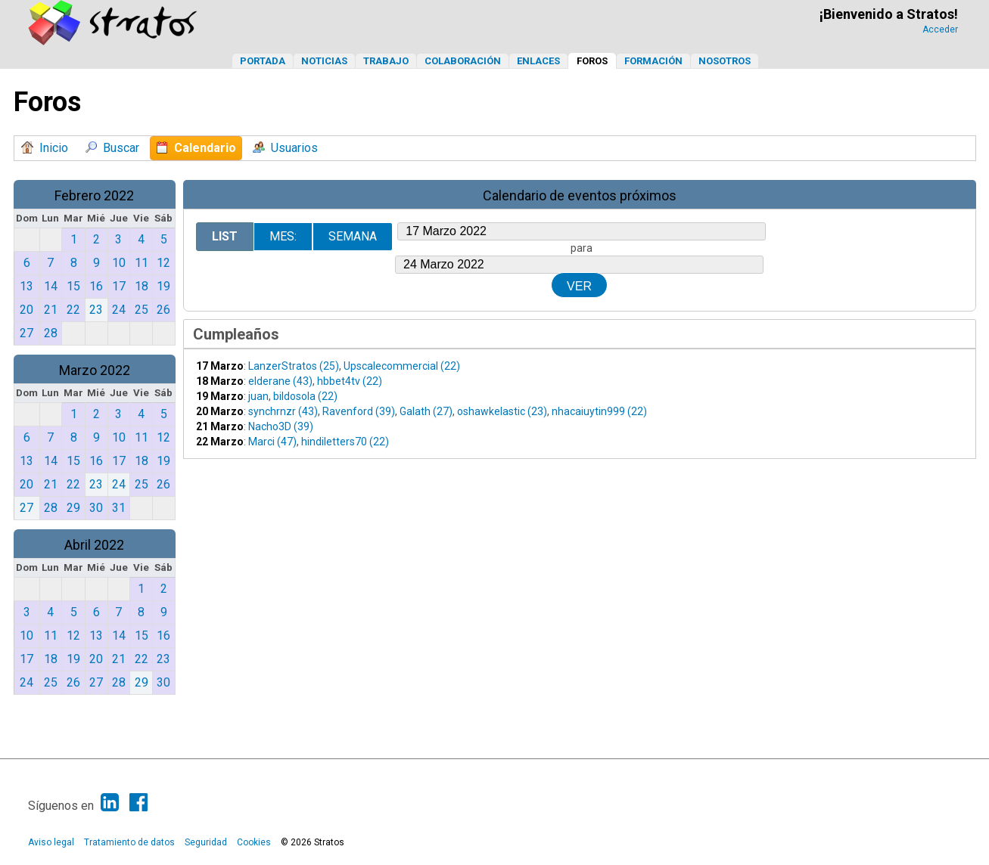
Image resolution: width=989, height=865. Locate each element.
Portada (262, 61)
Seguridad (206, 842)
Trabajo (386, 61)
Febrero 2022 (94, 195)
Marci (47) (272, 442)
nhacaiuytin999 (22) (599, 411)
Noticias (324, 61)
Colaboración (463, 61)
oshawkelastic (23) (502, 411)
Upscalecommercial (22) (402, 366)
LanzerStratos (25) (293, 366)
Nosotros (724, 61)
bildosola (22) (305, 396)
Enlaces (538, 61)
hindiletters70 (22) (345, 442)
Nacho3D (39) (280, 426)
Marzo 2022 (94, 370)
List (225, 236)
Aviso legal (51, 842)
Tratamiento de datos (129, 842)
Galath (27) (426, 411)
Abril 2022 (94, 545)
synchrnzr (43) (283, 411)
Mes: (283, 236)
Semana (352, 236)
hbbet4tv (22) (349, 381)
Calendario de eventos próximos (579, 195)
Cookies (254, 842)
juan (258, 396)
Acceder (940, 29)
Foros (592, 61)
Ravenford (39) (358, 411)
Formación (653, 61)
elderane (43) (280, 381)
